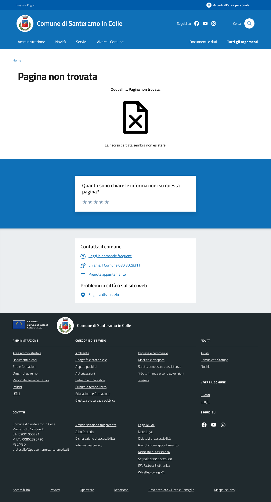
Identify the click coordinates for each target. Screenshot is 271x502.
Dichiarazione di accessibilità (95, 438)
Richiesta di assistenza (154, 451)
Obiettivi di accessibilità (154, 438)
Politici (17, 386)
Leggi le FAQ (147, 424)
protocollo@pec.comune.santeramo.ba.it (41, 449)
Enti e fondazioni (24, 366)
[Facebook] (195, 23)
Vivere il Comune (110, 42)
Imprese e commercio (153, 353)
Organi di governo (25, 373)
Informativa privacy (88, 445)
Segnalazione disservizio (155, 458)
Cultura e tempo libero (90, 386)
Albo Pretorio (84, 431)
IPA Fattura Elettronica (154, 465)
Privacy (55, 489)
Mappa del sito (224, 489)
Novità (60, 42)
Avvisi (205, 353)
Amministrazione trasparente (95, 424)
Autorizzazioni (85, 373)
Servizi (81, 42)
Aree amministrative (27, 353)
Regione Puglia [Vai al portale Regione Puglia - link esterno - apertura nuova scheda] (26, 5)
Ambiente (82, 353)
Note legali (145, 431)
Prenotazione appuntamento (158, 445)
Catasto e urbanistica (90, 380)
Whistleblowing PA (151, 472)
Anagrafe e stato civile (91, 359)
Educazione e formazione (92, 393)
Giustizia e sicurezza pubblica (95, 400)
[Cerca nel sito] (249, 23)
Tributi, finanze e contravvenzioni (161, 373)
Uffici (16, 393)
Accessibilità (21, 489)
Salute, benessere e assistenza (159, 366)
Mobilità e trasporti (151, 359)
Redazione (121, 489)
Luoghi (205, 401)
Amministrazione (31, 42)
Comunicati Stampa (214, 359)
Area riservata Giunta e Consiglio (171, 489)
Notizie (205, 366)
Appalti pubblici (86, 366)
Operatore (87, 489)
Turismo (143, 380)
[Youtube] (203, 23)
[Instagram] (212, 23)
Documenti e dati (25, 359)
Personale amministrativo (31, 380)
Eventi (205, 394)
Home (17, 60)
